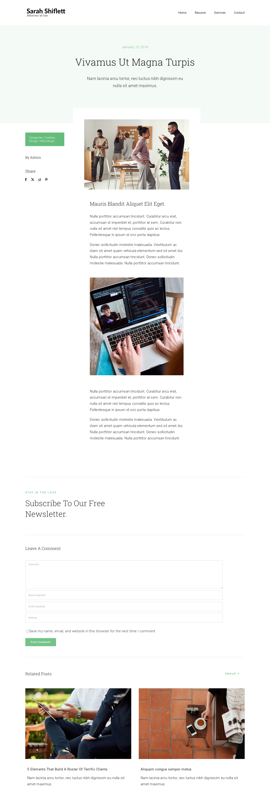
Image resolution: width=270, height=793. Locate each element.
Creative (49, 137)
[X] (32, 179)
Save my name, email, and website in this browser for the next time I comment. (92, 633)
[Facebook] (25, 179)
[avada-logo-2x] (46, 9)
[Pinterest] (46, 179)
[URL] (124, 619)
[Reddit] (39, 179)
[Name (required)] (124, 597)
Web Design (46, 141)
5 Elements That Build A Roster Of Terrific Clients (67, 769)
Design (33, 141)
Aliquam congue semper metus (166, 769)
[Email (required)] (124, 608)
